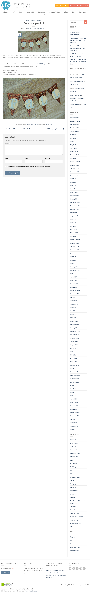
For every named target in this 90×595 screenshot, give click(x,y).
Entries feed (73, 544)
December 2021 (75, 161)
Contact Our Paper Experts (79, 5)
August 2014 (74, 385)
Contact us (5, 572)
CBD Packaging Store (76, 81)
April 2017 (73, 277)
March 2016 (74, 321)
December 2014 (75, 372)
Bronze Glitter (48, 124)
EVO (14, 12)
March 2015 (74, 361)
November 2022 (75, 124)
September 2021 (75, 172)
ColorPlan (73, 446)
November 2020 (75, 206)
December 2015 (75, 331)
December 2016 (75, 290)
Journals (72, 497)
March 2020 (74, 233)
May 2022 (73, 145)
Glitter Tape (74, 84)
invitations (73, 494)
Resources (82, 12)
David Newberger (75, 95)
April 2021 (73, 189)
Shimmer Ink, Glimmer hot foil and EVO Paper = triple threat (78, 61)
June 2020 (73, 222)
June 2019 (73, 260)
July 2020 (73, 219)
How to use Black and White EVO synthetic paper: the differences (78, 48)
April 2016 (73, 317)
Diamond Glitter (75, 453)
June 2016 (73, 311)
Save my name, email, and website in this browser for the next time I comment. (29, 166)
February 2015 (74, 365)
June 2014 (73, 392)
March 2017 (74, 280)
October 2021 (74, 168)
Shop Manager (42, 28)
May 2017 (73, 273)
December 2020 (75, 202)
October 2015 (74, 338)
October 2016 (74, 297)
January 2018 (74, 267)
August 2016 (74, 304)
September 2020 (75, 212)
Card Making (74, 443)
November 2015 (75, 334)
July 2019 (73, 256)
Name (7, 158)
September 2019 (75, 250)
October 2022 (74, 128)
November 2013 (75, 416)
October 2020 (74, 209)
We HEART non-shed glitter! (77, 90)
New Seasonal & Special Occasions (77, 502)
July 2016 (73, 307)
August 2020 (74, 216)
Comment (8, 143)
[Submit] (85, 22)
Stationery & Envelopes (77, 516)
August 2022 (74, 134)
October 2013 (74, 419)
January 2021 (74, 199)
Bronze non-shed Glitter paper (39, 64)
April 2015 (73, 358)
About (66, 12)
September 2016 (75, 300)
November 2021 (75, 165)
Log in (72, 540)
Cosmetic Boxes (75, 104)
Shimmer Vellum (54, 12)
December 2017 (75, 270)
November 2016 (75, 294)
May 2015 (73, 355)
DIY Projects (29, 20)
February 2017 (74, 284)
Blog (73, 12)
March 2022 (74, 151)
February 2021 (74, 195)
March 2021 (74, 192)
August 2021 (74, 175)
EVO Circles (74, 463)
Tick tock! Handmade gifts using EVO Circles (78, 55)
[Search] (45, 15)
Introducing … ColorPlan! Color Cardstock (77, 99)
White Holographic (76, 523)
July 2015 (73, 348)
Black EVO (73, 439)
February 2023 (74, 117)
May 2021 (73, 185)
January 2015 (74, 368)
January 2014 (74, 409)
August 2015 (74, 345)
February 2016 (74, 324)
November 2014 (75, 375)
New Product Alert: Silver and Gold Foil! (16, 129)
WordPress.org (74, 550)
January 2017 (74, 287)
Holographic (30, 12)
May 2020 (73, 226)
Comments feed (75, 547)
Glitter (6, 12)
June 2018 (73, 263)
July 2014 (73, 389)
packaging (73, 506)
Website (47, 158)
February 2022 (74, 155)
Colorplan (41, 12)
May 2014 (73, 395)
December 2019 (75, 239)
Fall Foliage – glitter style (56, 129)
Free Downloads (75, 477)
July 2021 (73, 178)
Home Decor (74, 490)
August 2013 (74, 426)
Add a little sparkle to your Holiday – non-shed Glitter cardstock (78, 40)
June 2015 (73, 351)
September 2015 (75, 341)
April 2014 (73, 399)
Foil (20, 12)
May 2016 (73, 314)
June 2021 (73, 182)
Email (27, 158)
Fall (35, 20)
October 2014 (74, 378)
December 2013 (75, 412)
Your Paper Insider (62, 5)
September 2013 (75, 422)
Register (72, 537)
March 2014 (74, 402)
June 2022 (73, 141)
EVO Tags (73, 467)
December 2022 (75, 121)
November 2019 (75, 243)
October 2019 (74, 246)
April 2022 (73, 148)
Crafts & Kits (74, 450)
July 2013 (73, 429)
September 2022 (75, 131)
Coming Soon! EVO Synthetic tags (76, 33)
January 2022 (74, 158)
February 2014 (74, 406)
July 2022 (73, 138)
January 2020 (74, 236)
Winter (72, 527)
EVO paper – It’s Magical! (77, 76)
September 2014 (75, 382)
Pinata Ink (73, 510)
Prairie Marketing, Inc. (31, 591)
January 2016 (74, 328)
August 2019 (74, 253)
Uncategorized (74, 520)
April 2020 (73, 229)
